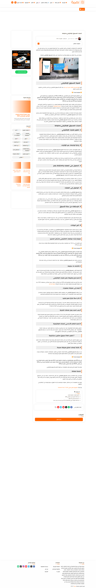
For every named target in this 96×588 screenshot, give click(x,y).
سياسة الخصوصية (44, 566)
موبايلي (21, 157)
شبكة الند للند (52, 284)
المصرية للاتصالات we (17, 134)
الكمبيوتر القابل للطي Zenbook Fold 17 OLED (68, 387)
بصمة (75, 585)
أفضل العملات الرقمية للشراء (73, 394)
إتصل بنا (58, 571)
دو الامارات (16, 142)
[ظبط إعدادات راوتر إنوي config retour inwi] (26, 165)
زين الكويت (16, 145)
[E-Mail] (60, 407)
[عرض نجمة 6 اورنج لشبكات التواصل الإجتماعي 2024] (21, 106)
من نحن (46, 568)
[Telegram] (56, 407)
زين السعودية (26, 145)
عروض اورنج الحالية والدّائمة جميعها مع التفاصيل (26, 186)
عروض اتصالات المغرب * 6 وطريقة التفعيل (17, 172)
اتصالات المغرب (26, 130)
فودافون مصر (16, 149)
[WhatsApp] (67, 407)
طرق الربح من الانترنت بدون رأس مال (71, 87)
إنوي (26, 138)
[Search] (15, 2)
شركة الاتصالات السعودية (26, 149)
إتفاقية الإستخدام (56, 568)
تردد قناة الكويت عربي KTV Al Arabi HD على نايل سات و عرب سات (66, 400)
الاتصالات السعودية (27, 134)
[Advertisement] (48, 20)
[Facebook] (71, 407)
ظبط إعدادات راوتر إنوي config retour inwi (26, 172)
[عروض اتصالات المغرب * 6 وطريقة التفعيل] (16, 165)
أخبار (16, 130)
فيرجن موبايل (26, 153)
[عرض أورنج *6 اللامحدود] (16, 179)
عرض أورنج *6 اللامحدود (18, 185)
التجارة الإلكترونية (57, 106)
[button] (12, 2)
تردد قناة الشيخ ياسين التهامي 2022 (72, 396)
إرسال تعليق (59, 419)
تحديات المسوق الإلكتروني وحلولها (69, 33)
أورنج (16, 138)
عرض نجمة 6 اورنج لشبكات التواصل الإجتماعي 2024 (22, 115)
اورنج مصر (26, 142)
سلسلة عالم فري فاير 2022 (74, 398)
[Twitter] (64, 407)
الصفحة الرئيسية (56, 566)
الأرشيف (46, 571)
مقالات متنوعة (16, 153)
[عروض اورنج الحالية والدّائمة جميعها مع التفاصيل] (26, 179)
